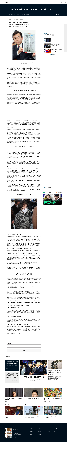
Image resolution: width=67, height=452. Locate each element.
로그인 (65, 2)
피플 (39, 433)
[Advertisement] (21, 113)
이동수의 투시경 (47, 35)
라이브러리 (48, 431)
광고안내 (55, 431)
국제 (39, 429)
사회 (31, 429)
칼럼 (31, 434)
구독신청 (55, 429)
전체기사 (39, 434)
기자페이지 (48, 433)
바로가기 (58, 192)
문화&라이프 (32, 431)
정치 (31, 428)
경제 (39, 428)
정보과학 (39, 431)
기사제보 (55, 428)
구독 (61, 192)
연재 (47, 428)
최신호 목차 (48, 429)
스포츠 (31, 433)
